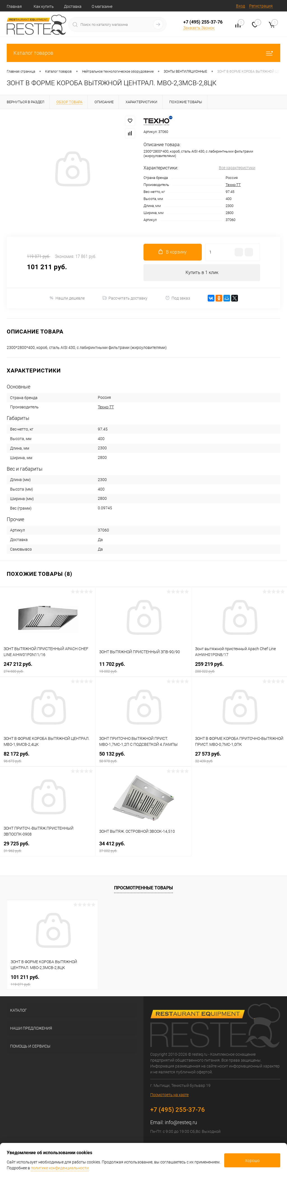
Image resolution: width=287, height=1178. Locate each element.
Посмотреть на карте (169, 1095)
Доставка (73, 6)
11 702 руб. (143, 667)
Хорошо (252, 1160)
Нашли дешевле (67, 298)
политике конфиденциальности (60, 1168)
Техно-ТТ (233, 185)
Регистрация (261, 6)
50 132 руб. (143, 757)
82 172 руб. (48, 757)
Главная (14, 6)
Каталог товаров (143, 53)
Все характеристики (237, 167)
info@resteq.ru (181, 1123)
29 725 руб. (48, 847)
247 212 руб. (48, 667)
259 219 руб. (239, 667)
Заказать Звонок (198, 28)
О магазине (102, 6)
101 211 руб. (52, 980)
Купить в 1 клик (202, 272)
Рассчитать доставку (124, 298)
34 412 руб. (143, 847)
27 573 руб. (239, 757)
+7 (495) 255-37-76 (203, 22)
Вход (240, 6)
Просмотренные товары (143, 888)
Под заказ (177, 298)
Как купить (44, 6)
